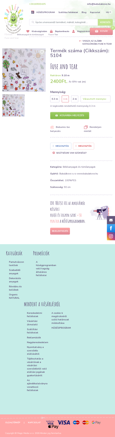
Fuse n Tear (53, 34)
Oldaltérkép (12, 422)
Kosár (101, 31)
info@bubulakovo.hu (99, 4)
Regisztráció (81, 31)
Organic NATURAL (14, 296)
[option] (24, 70)
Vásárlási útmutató (32, 323)
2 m (75, 99)
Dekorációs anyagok (15, 280)
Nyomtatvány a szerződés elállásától (35, 350)
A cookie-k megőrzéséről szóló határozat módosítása (60, 318)
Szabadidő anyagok (14, 272)
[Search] (71, 22)
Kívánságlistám (36, 31)
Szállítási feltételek (68, 12)
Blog (84, 12)
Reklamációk (34, 337)
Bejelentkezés (59, 31)
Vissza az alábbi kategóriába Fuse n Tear (97, 42)
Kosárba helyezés (69, 115)
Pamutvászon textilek (16, 263)
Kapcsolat (95, 12)
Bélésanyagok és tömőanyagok (30, 34)
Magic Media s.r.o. (25, 433)
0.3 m (55, 99)
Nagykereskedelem (37, 342)
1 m (65, 99)
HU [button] (107, 12)
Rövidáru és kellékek (15, 288)
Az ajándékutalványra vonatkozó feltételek (37, 385)
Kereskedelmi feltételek (34, 315)
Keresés (105, 22)
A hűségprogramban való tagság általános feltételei (45, 268)
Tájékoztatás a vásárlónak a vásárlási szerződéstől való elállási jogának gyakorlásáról (37, 367)
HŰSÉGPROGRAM (43, 12)
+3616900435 (37, 4)
